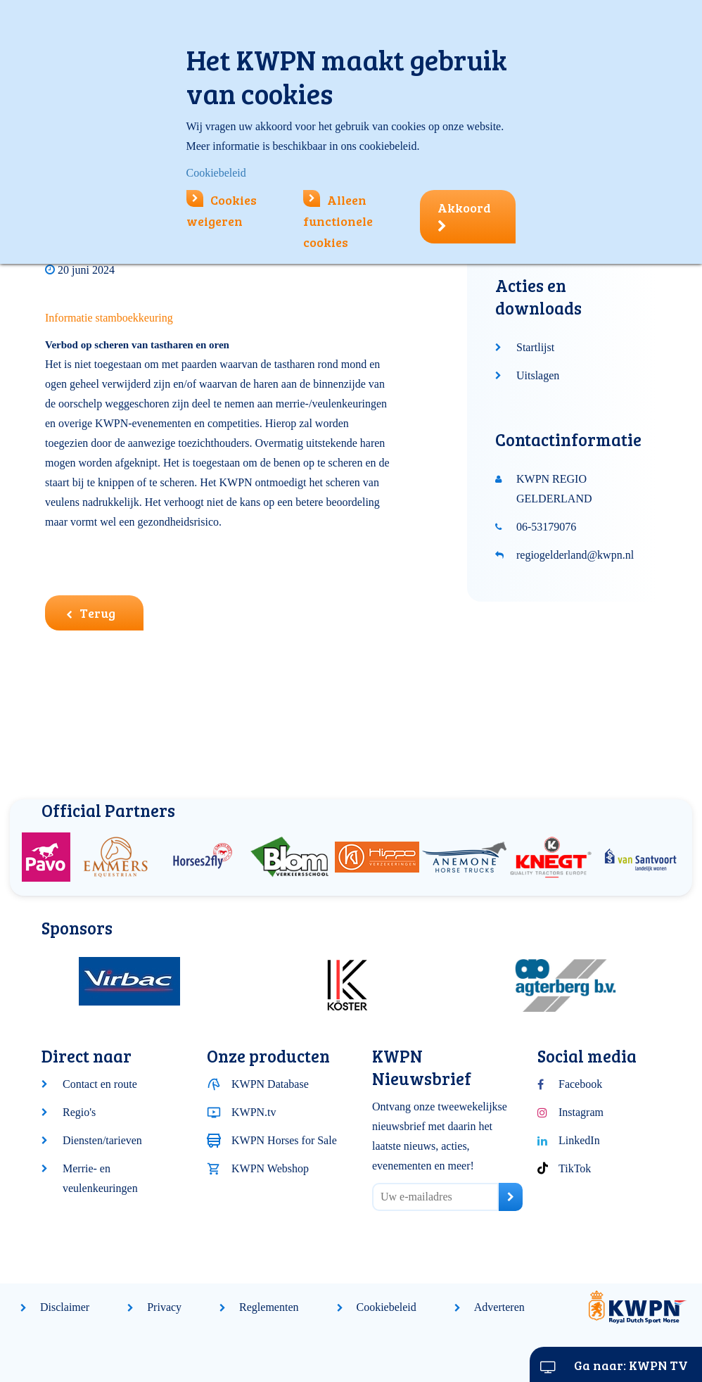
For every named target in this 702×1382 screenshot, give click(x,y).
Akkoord (464, 216)
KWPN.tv (253, 1112)
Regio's (79, 1112)
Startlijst (535, 347)
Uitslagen (537, 375)
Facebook (580, 1084)
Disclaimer (64, 1307)
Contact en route (100, 1084)
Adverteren (499, 1307)
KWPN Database (270, 1084)
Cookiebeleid (386, 1307)
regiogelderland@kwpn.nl (575, 555)
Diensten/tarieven (102, 1140)
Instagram (581, 1112)
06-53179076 (546, 527)
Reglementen (268, 1307)
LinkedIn (579, 1140)
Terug (90, 612)
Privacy (164, 1307)
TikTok (575, 1168)
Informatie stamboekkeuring (109, 318)
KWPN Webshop (270, 1168)
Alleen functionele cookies (338, 221)
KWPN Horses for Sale (284, 1140)
